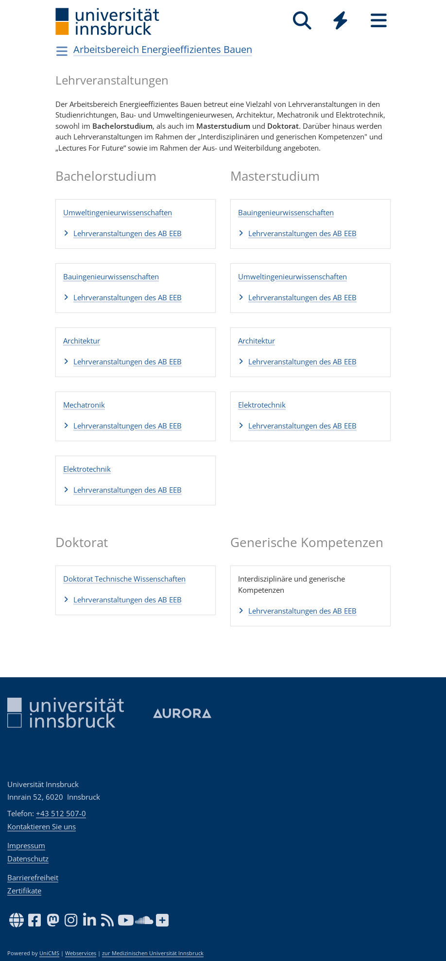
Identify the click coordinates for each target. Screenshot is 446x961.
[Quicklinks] (340, 20)
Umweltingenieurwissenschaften (117, 212)
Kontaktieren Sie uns (41, 826)
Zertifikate (24, 890)
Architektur (81, 340)
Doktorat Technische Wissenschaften (124, 578)
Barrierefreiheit (32, 877)
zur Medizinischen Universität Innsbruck (153, 953)
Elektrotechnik (87, 469)
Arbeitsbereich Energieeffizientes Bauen (162, 49)
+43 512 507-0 (61, 813)
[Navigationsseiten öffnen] (61, 51)
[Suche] (302, 20)
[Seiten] (379, 20)
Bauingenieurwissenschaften (111, 276)
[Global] (340, 21)
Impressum (26, 845)
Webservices (80, 953)
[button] (135, 233)
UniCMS (49, 953)
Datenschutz (28, 858)
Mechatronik (84, 405)
